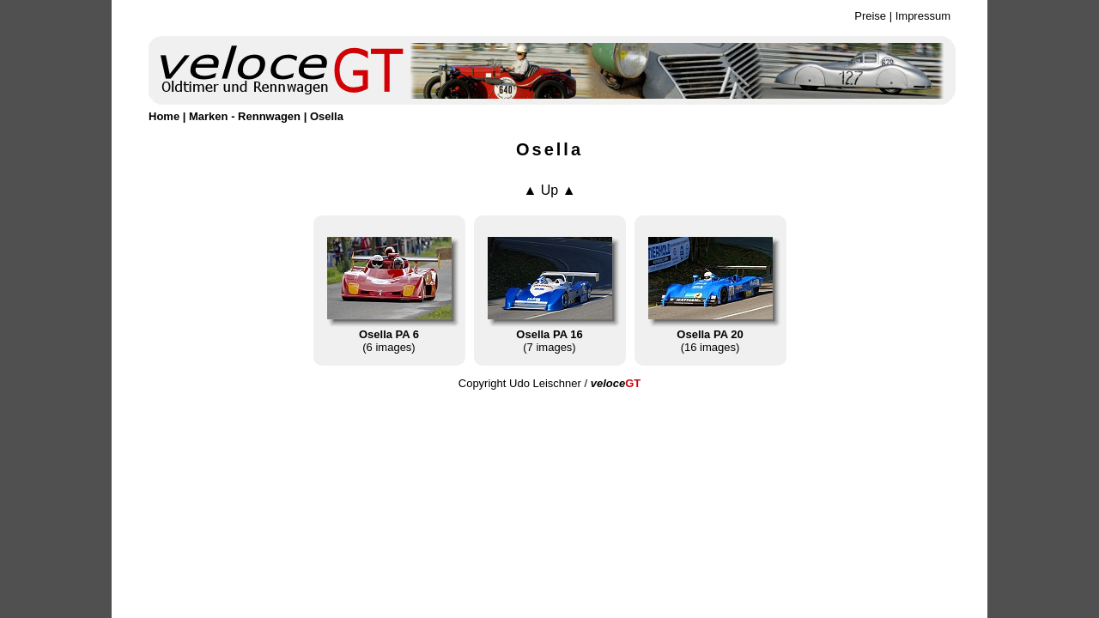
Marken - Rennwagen (245, 116)
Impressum (923, 15)
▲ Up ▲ (549, 190)
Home (164, 116)
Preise (870, 15)
